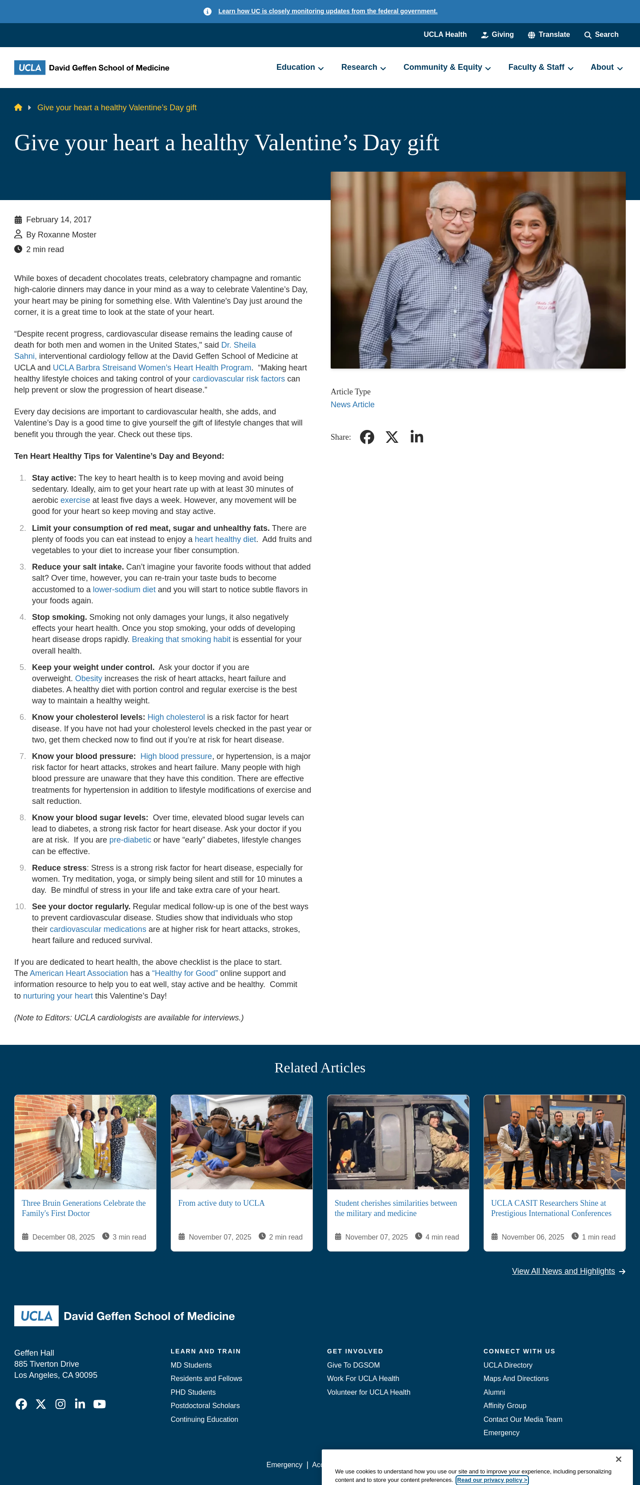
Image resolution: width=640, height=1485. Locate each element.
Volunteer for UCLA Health (369, 1392)
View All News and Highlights (569, 1271)
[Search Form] (601, 34)
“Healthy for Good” (185, 973)
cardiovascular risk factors (238, 378)
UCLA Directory (508, 1365)
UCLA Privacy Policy (392, 1465)
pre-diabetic (130, 839)
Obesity (88, 678)
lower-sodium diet (125, 589)
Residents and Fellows (206, 1378)
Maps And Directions (516, 1378)
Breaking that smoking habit (181, 639)
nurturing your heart (58, 995)
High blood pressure (176, 756)
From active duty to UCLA (221, 1203)
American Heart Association (79, 973)
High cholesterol (176, 717)
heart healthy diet (225, 539)
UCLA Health (445, 34)
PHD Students (193, 1392)
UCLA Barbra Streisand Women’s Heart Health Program (152, 367)
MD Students (191, 1365)
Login (541, 1465)
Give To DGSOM (353, 1365)
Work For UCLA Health (363, 1378)
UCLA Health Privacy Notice (479, 1465)
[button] (549, 34)
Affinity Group (505, 1405)
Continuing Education (204, 1419)
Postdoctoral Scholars (205, 1405)
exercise (75, 500)
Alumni (494, 1392)
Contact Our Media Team (523, 1419)
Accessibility (331, 1465)
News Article (353, 404)
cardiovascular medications (98, 929)
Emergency (502, 1433)
